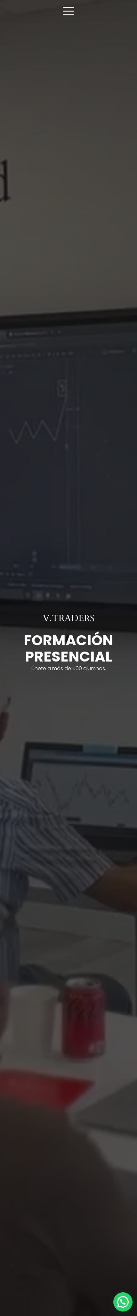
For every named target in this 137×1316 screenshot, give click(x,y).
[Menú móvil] (68, 10)
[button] (123, 1302)
